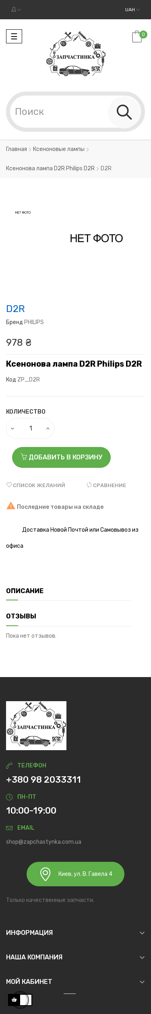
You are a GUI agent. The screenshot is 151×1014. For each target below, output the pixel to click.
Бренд (14, 322)
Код (11, 379)
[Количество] (31, 428)
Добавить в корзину (61, 457)
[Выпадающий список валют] (132, 9)
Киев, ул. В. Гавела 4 (75, 874)
